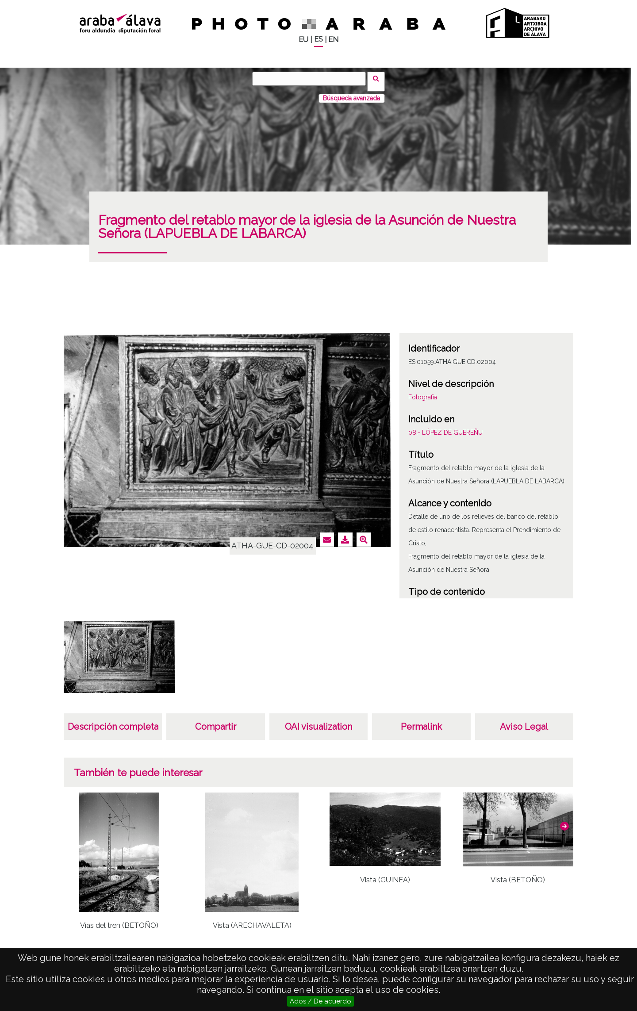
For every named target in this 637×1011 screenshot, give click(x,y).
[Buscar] (312, 79)
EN (333, 39)
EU (303, 39)
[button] (564, 820)
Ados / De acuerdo (320, 1001)
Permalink (421, 721)
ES (318, 39)
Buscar (379, 78)
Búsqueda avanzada (351, 92)
